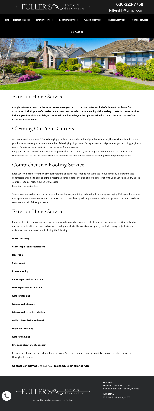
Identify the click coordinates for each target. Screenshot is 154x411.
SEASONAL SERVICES (118, 20)
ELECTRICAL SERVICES (69, 20)
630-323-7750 (45, 366)
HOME (6, 20)
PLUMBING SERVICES (94, 20)
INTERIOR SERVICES (45, 20)
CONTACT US (77, 32)
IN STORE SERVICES (141, 20)
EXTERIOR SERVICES (22, 20)
